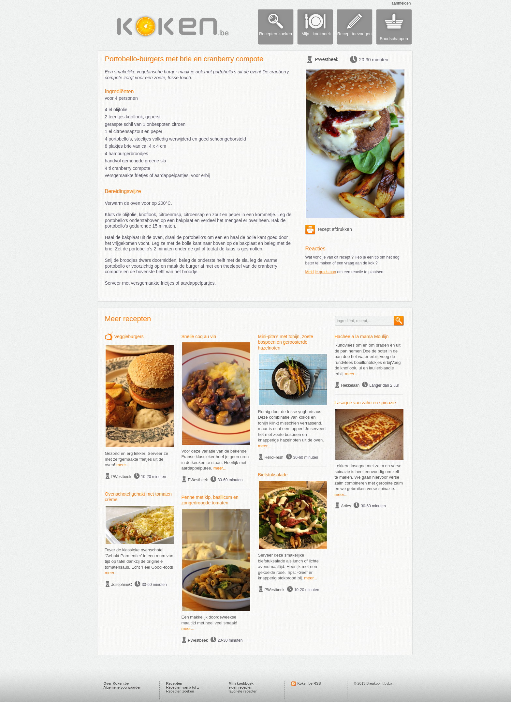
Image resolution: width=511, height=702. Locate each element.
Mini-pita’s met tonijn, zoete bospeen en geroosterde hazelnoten (285, 342)
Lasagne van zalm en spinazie (365, 402)
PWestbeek (326, 59)
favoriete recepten (243, 691)
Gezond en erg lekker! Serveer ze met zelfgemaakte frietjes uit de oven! (136, 459)
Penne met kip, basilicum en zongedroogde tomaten (210, 500)
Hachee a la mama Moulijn (362, 336)
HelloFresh (274, 457)
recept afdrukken (328, 229)
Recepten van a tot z (182, 687)
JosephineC (121, 584)
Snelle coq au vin (199, 336)
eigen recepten (241, 687)
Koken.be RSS (309, 683)
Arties (346, 506)
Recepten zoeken (180, 691)
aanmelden (401, 3)
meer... (122, 464)
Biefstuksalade (273, 474)
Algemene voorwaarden (122, 687)
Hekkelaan (350, 385)
